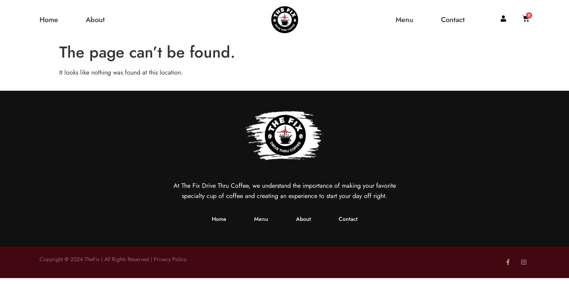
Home (49, 20)
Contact (453, 20)
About (95, 20)
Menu (404, 20)
